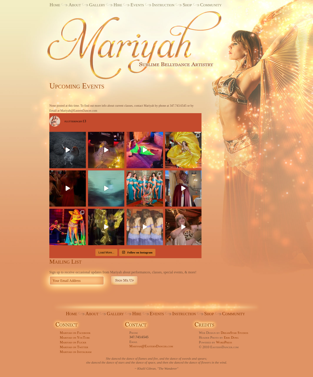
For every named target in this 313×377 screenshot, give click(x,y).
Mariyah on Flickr (73, 342)
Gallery (97, 4)
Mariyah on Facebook (75, 333)
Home (55, 4)
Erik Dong (231, 337)
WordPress (224, 342)
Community (211, 4)
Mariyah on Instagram (76, 352)
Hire (117, 4)
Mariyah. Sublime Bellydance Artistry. (141, 42)
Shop (187, 4)
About (74, 4)
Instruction (163, 4)
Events (137, 4)
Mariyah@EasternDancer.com (151, 346)
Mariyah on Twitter (74, 347)
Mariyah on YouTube (75, 337)
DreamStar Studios (234, 333)
